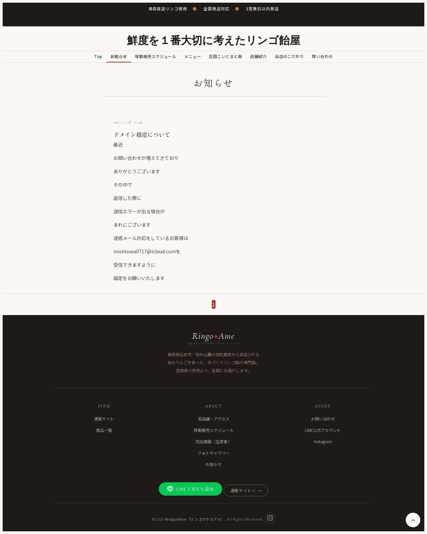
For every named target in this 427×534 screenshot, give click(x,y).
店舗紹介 (258, 56)
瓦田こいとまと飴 (225, 56)
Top (98, 56)
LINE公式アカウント (323, 430)
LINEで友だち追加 (190, 489)
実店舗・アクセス (214, 419)
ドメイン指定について (141, 134)
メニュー (192, 56)
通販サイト (104, 419)
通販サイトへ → (246, 490)
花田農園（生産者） (213, 441)
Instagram (323, 441)
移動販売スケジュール (155, 56)
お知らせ (118, 56)
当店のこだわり (289, 56)
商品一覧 (104, 430)
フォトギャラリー (213, 453)
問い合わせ (322, 56)
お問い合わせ (323, 419)
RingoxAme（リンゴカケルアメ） (195, 518)
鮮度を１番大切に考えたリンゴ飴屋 (213, 40)
